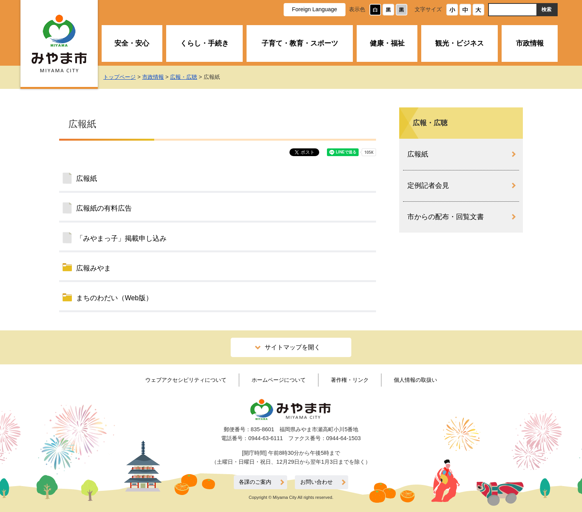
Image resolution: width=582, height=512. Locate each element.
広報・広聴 (183, 77)
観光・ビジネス (459, 43)
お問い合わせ (316, 482)
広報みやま (93, 268)
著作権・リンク (350, 380)
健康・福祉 (387, 43)
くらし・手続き (204, 43)
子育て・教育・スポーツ (300, 43)
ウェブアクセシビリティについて (185, 380)
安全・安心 (131, 43)
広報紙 (86, 178)
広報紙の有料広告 (104, 208)
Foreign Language (314, 9)
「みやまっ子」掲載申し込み (121, 238)
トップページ (119, 77)
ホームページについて (279, 380)
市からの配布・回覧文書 (445, 217)
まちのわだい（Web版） (114, 298)
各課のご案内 (255, 482)
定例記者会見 (428, 185)
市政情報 (530, 43)
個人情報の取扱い (415, 380)
